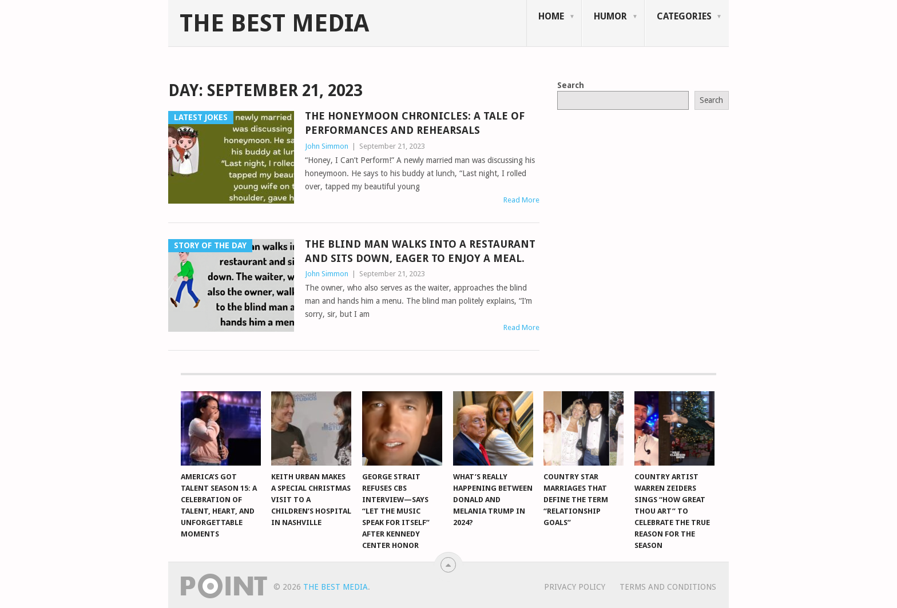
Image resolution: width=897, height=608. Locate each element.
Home (551, 16)
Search (570, 85)
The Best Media (274, 23)
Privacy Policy (574, 586)
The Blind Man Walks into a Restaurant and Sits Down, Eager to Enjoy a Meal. (420, 251)
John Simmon (326, 146)
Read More (521, 200)
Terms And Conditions (668, 586)
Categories (684, 16)
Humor (610, 16)
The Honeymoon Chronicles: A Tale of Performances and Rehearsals (415, 123)
